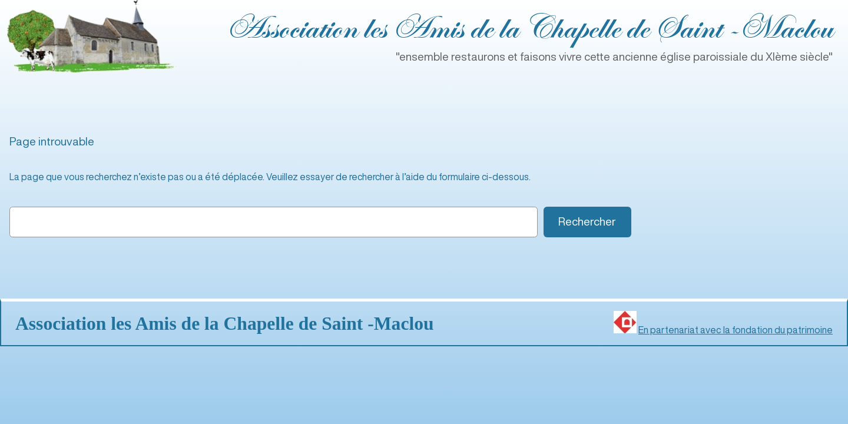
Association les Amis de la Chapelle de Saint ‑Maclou (529, 29)
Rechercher (587, 221)
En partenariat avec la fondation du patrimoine (735, 329)
